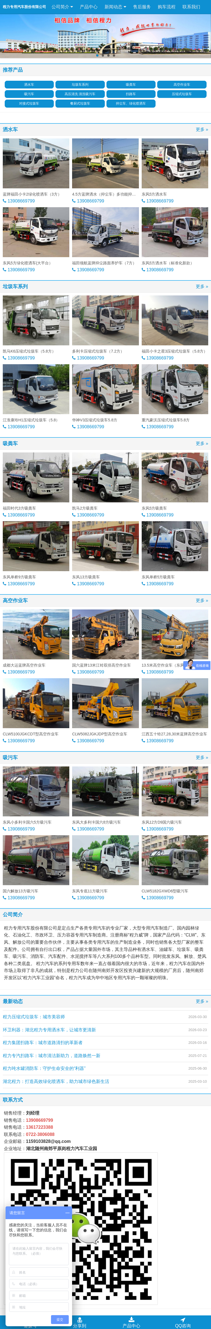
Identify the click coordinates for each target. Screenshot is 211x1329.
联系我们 (191, 6)
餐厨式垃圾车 (80, 103)
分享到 (79, 1322)
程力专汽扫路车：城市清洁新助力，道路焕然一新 (51, 1055)
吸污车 (29, 94)
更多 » (202, 129)
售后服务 (142, 6)
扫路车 (131, 94)
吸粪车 (131, 85)
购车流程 (167, 6)
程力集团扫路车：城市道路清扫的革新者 (43, 1042)
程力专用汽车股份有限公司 (24, 7)
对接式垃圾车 (29, 103)
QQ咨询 (183, 1322)
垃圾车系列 (80, 85)
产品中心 (89, 6)
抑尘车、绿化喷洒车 (131, 103)
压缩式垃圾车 (182, 94)
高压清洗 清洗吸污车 (80, 94)
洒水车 (29, 85)
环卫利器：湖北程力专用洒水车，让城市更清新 (49, 1029)
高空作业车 (182, 85)
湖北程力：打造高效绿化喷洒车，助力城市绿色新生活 (56, 1081)
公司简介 (62, 7)
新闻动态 (115, 7)
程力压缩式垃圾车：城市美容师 (34, 1016)
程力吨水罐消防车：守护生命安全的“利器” (44, 1068)
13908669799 (20, 201)
